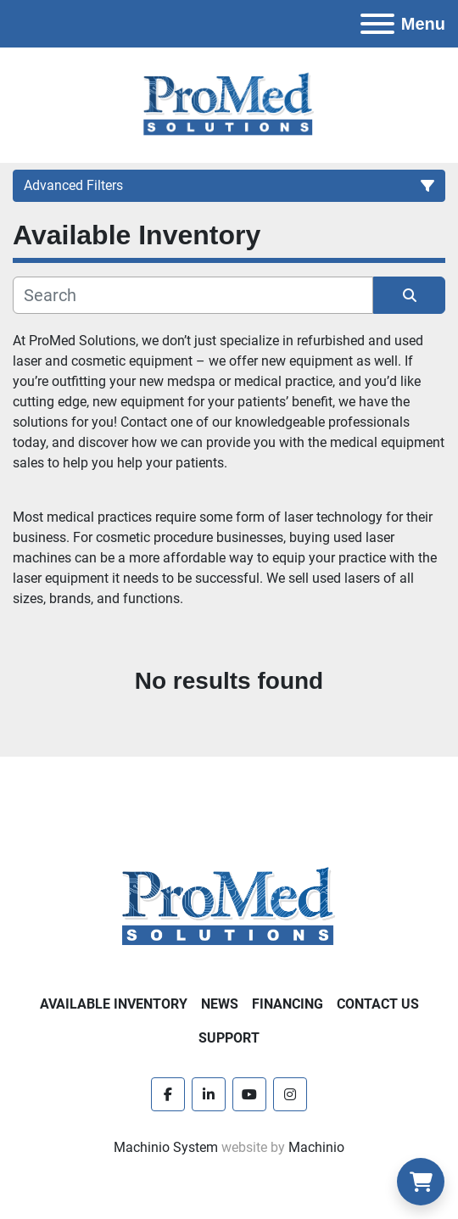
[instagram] (290, 1094)
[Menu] (377, 24)
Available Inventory (113, 1004)
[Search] (193, 295)
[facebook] (168, 1094)
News (219, 1004)
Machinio (316, 1147)
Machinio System (166, 1147)
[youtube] (249, 1094)
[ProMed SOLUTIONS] (228, 906)
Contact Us (378, 1004)
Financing (287, 1004)
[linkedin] (209, 1094)
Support (229, 1038)
